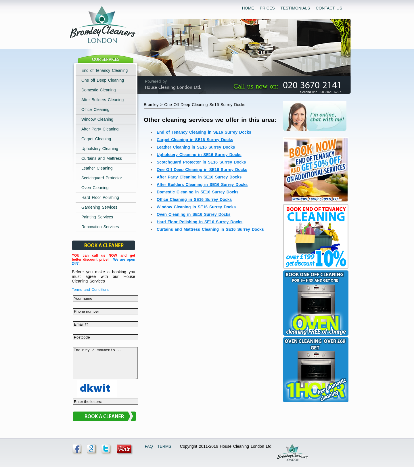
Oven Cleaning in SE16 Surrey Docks (194, 214)
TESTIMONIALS (295, 8)
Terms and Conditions (90, 289)
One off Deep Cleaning (102, 80)
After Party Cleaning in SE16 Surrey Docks (199, 177)
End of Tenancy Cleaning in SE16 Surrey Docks (204, 132)
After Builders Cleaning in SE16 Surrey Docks (202, 184)
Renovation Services (100, 226)
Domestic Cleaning (98, 90)
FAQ (149, 446)
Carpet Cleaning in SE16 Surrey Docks (195, 139)
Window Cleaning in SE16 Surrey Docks (196, 207)
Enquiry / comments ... (105, 366)
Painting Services (97, 217)
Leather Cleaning (97, 168)
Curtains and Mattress (101, 158)
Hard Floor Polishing (100, 197)
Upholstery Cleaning (99, 148)
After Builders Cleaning (102, 99)
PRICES (267, 8)
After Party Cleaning (99, 129)
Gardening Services (99, 207)
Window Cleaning (97, 119)
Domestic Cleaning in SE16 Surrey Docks (198, 192)
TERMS (164, 446)
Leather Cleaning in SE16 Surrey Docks (196, 147)
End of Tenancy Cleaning (104, 70)
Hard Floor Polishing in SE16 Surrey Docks (199, 222)
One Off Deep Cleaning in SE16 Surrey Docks (202, 169)
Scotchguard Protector (101, 178)
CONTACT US (329, 8)
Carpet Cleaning (96, 139)
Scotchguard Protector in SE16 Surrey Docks (201, 162)
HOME (248, 8)
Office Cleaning (95, 109)
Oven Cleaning (95, 187)
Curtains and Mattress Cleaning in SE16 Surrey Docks (210, 229)
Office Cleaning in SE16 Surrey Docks (194, 199)
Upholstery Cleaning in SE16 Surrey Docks (199, 154)
